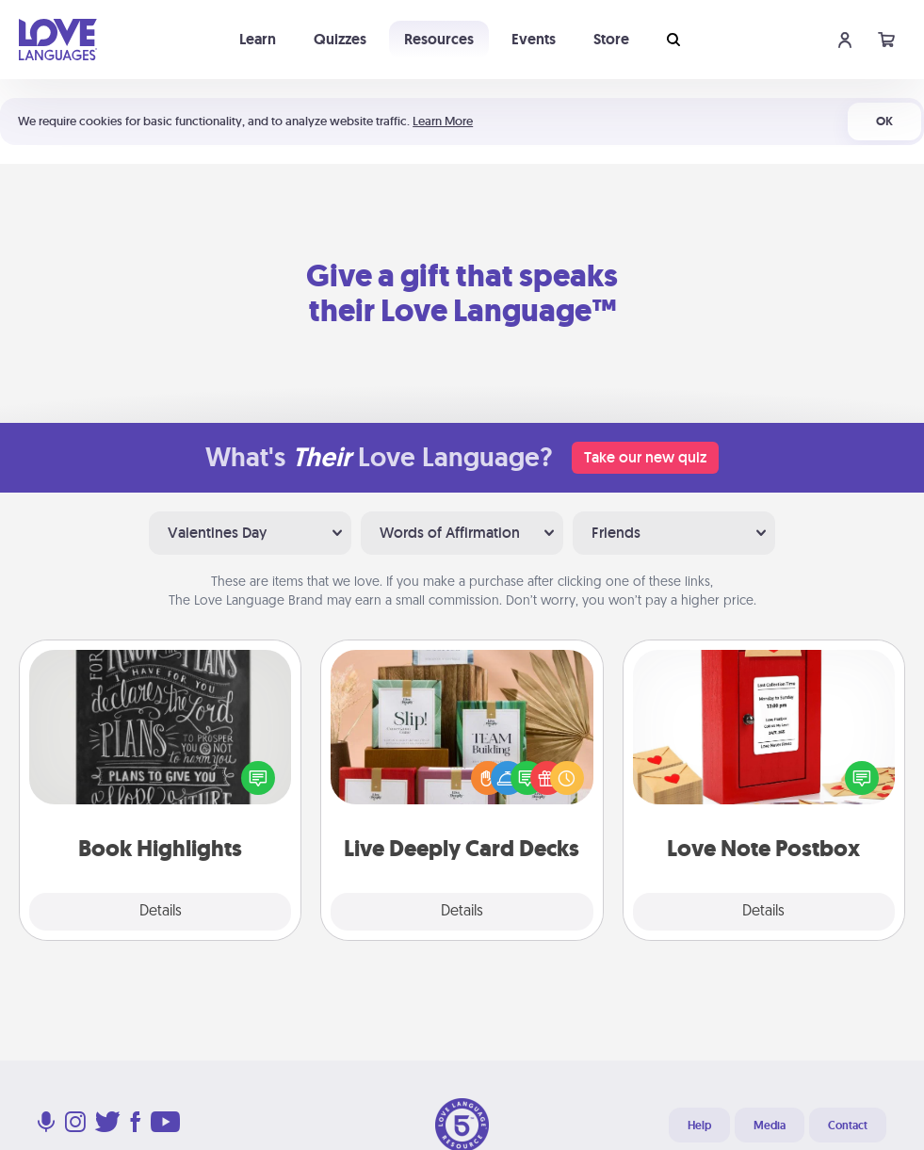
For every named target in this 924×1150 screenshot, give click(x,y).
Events (533, 39)
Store (611, 39)
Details (160, 911)
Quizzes (340, 39)
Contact (847, 1125)
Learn (257, 39)
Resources (439, 39)
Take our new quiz (645, 457)
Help (699, 1125)
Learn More (443, 121)
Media (770, 1125)
